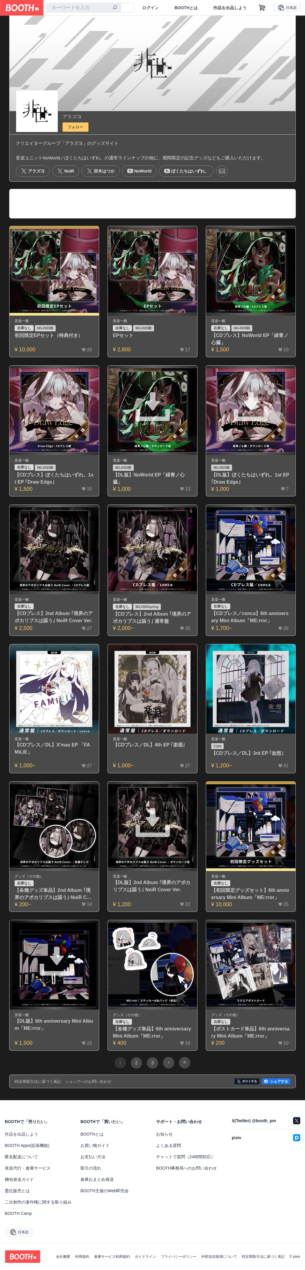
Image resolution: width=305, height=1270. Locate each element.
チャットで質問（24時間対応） (185, 1156)
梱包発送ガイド (19, 1179)
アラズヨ (72, 116)
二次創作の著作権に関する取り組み (38, 1202)
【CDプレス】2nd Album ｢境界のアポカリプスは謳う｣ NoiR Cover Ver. (54, 617)
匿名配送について (21, 1156)
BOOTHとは (186, 8)
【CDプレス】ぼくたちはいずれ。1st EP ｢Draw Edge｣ (54, 478)
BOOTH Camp (18, 1213)
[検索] (115, 8)
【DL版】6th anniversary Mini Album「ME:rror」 (54, 1025)
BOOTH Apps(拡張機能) (27, 1145)
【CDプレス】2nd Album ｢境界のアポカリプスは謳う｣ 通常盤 (152, 617)
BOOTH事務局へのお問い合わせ (186, 1168)
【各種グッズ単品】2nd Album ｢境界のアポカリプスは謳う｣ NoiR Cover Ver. (53, 894)
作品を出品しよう (230, 8)
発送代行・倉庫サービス (28, 1168)
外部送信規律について (219, 1256)
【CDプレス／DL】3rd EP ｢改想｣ (247, 753)
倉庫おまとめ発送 (97, 1179)
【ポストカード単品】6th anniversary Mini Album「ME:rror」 (250, 1032)
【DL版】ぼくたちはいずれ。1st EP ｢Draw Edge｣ (250, 478)
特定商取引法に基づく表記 (263, 1256)
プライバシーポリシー (179, 1256)
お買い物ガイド (95, 1145)
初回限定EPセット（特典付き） (49, 335)
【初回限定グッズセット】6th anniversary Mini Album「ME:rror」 (250, 894)
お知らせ (164, 1134)
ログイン (150, 8)
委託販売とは (17, 1190)
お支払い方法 (92, 1156)
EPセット (123, 335)
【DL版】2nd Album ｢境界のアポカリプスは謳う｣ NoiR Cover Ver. (151, 886)
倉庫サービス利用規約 (112, 1256)
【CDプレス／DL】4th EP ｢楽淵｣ (149, 744)
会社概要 (63, 1256)
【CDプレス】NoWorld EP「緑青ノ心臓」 (249, 339)
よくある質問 (168, 1145)
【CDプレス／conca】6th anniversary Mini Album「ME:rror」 (250, 617)
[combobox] (83, 8)
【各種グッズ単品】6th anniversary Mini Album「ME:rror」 (152, 1032)
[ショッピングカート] (262, 7)
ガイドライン (145, 1256)
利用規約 (82, 1256)
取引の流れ (90, 1168)
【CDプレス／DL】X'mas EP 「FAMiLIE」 (52, 748)
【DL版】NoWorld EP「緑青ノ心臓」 (149, 478)
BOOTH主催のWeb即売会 (104, 1190)
